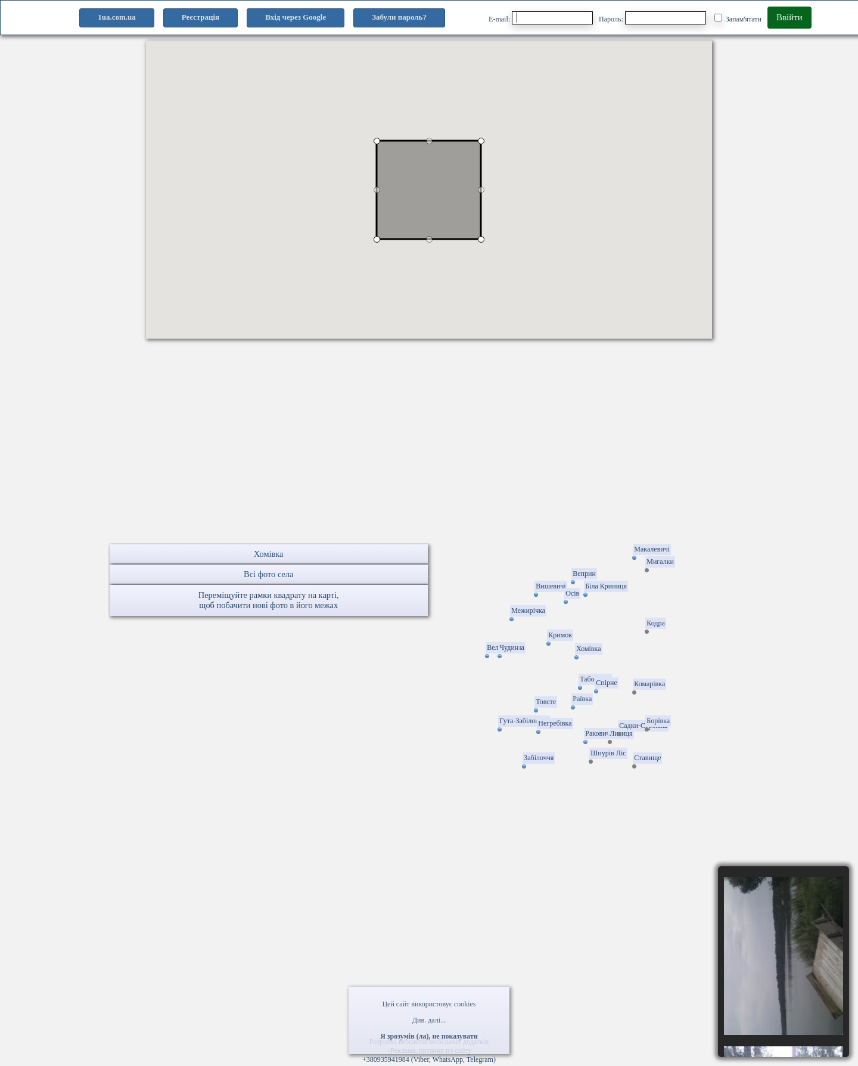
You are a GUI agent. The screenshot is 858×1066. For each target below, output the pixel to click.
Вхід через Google (295, 17)
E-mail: (541, 17)
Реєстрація (200, 17)
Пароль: (652, 17)
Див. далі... (429, 1020)
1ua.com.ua (117, 17)
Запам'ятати (737, 18)
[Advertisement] (429, 459)
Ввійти (789, 17)
